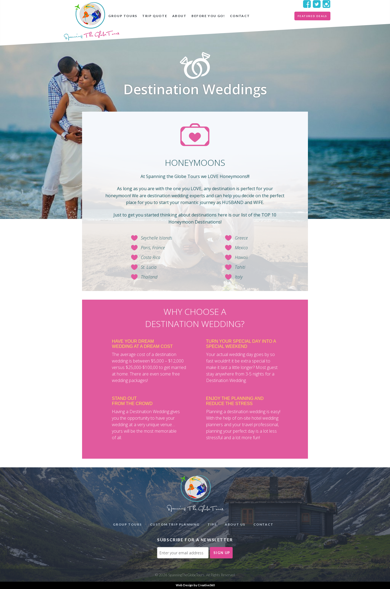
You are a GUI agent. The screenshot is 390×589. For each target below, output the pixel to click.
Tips (212, 524)
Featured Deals (312, 16)
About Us (235, 524)
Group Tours (122, 16)
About (179, 16)
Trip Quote (154, 16)
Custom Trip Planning (175, 524)
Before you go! (208, 16)
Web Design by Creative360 (195, 585)
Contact (240, 16)
